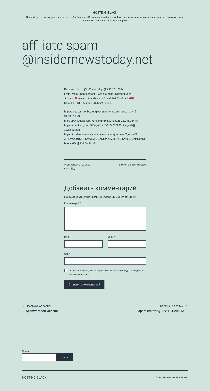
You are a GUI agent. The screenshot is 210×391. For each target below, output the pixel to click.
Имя (67, 236)
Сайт (67, 254)
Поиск (25, 351)
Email (111, 236)
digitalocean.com (138, 165)
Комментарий (72, 203)
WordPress (181, 377)
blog (73, 168)
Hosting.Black (105, 12)
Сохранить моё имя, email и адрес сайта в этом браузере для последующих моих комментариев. (107, 272)
